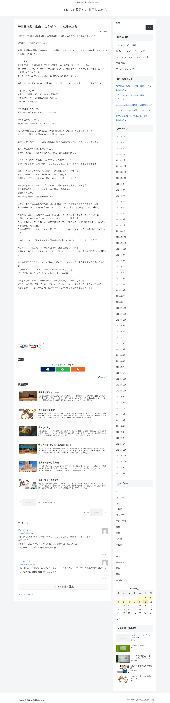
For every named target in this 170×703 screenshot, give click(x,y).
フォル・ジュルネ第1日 (126, 69)
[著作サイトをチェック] (57, 369)
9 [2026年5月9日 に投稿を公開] (145, 602)
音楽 (20, 359)
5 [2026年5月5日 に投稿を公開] (123, 602)
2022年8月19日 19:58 (25, 535)
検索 (118, 23)
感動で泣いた (122, 63)
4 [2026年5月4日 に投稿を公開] (118, 602)
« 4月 (118, 619)
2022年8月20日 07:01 (27, 566)
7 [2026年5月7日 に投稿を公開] (134, 602)
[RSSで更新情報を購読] (68, 369)
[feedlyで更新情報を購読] (62, 369)
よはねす (24, 563)
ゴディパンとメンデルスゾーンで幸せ (133, 57)
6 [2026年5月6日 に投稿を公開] (129, 602)
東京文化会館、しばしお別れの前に (132, 116)
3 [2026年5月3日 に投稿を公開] (150, 598)
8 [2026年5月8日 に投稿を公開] (140, 602)
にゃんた (22, 531)
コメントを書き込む (62, 588)
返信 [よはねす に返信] (103, 580)
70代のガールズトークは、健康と (131, 51)
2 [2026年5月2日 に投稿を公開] (145, 598)
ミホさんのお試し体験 (126, 45)
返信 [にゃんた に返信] (103, 556)
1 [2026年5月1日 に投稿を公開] (140, 598)
